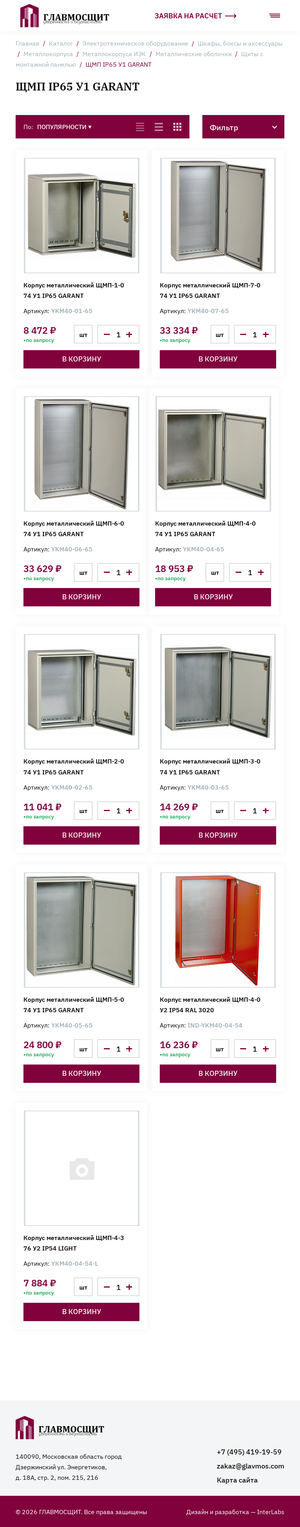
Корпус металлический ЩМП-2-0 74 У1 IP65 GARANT (73, 766)
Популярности (64, 126)
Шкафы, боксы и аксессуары (240, 43)
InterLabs (270, 1511)
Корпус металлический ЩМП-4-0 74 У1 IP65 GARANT (205, 528)
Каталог (61, 43)
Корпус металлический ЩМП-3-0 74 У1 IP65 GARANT (210, 766)
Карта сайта (237, 1479)
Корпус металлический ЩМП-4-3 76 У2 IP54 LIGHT (73, 1242)
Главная (27, 43)
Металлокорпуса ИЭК (114, 53)
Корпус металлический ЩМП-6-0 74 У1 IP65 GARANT (73, 528)
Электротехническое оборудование (135, 43)
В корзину (81, 358)
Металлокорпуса (48, 53)
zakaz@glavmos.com (250, 1465)
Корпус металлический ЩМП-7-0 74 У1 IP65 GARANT (210, 289)
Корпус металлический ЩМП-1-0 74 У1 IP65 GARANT (73, 289)
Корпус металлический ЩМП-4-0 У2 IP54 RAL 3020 (210, 1004)
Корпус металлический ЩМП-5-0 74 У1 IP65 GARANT (73, 1004)
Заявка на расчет (196, 15)
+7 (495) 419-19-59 (249, 1451)
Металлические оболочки (193, 53)
